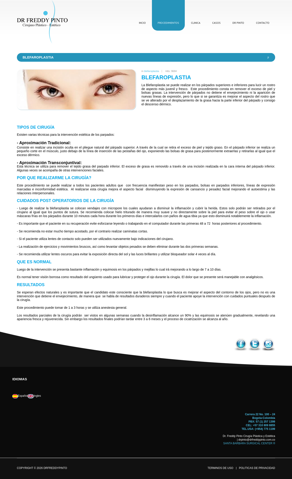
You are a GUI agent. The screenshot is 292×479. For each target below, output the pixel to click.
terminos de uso (220, 468)
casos (216, 22)
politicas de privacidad (257, 468)
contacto (262, 22)
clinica (195, 22)
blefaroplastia (151, 71)
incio (142, 22)
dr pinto (238, 22)
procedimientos (168, 22)
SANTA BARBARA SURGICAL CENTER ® (249, 443)
